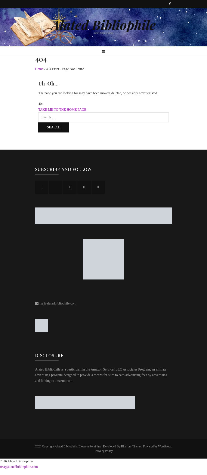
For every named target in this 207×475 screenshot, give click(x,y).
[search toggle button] (170, 4)
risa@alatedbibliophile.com (57, 303)
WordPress (164, 446)
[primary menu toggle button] (103, 51)
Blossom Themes (131, 446)
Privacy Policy (104, 451)
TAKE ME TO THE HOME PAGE (62, 109)
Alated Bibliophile (103, 24)
